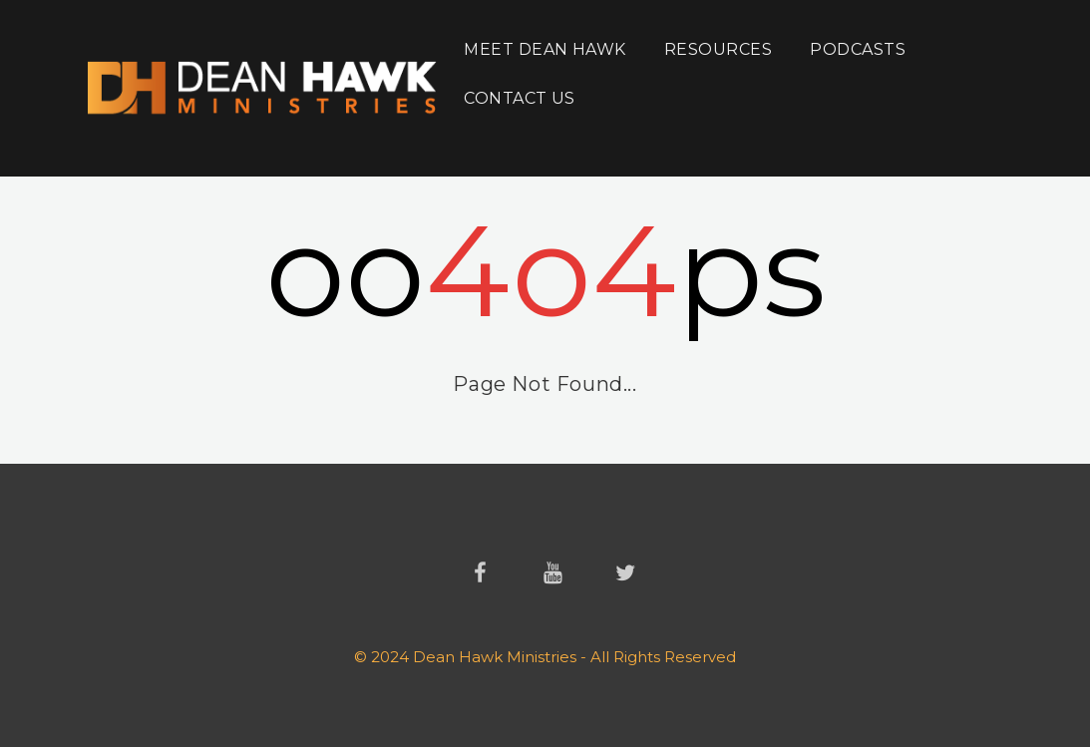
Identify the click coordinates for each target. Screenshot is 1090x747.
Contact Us (519, 98)
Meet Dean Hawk (545, 49)
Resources (718, 49)
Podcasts (858, 49)
